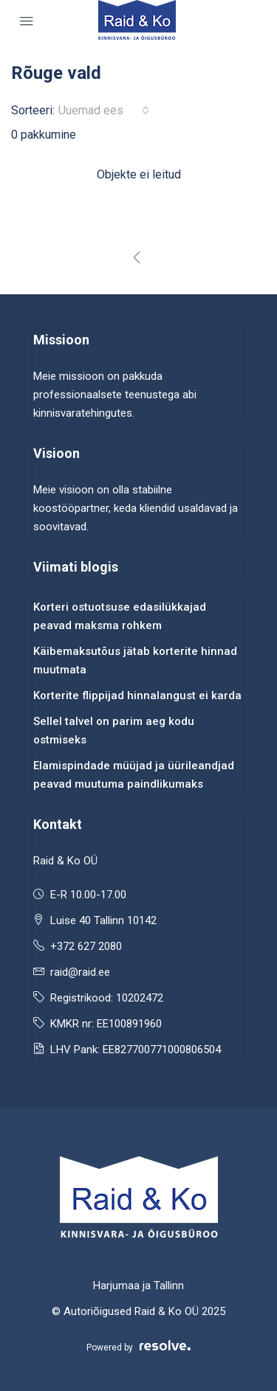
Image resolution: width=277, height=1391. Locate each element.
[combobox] (103, 110)
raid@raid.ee (80, 972)
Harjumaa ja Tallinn (138, 1285)
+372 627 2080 (86, 946)
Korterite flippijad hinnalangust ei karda (137, 695)
